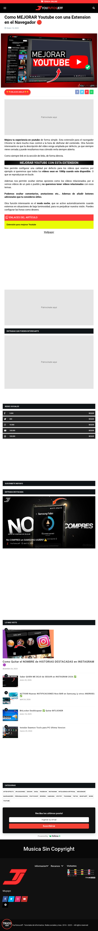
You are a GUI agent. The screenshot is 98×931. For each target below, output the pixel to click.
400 (8, 419)
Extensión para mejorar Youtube (21, 224)
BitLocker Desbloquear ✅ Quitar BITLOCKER (41, 711)
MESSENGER (81, 792)
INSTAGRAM (53, 792)
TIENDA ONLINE (49, 1)
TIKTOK (75, 796)
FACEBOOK (43, 792)
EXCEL (36, 792)
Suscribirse (49, 826)
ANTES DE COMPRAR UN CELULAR (19, 534)
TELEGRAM (67, 796)
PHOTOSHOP (33, 796)
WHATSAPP (83, 796)
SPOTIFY (59, 796)
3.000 (8, 413)
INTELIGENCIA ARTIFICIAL (67, 792)
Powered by (49, 836)
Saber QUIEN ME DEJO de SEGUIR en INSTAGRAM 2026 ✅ (48, 677)
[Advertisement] (49, 117)
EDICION (29, 792)
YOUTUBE (6, 801)
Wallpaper (49, 232)
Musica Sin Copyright (49, 849)
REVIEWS (43, 796)
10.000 (9, 425)
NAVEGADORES (8, 796)
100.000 (9, 431)
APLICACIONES (20, 792)
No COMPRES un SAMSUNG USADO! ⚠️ (26, 540)
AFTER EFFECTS (8, 792)
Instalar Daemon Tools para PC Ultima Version (42, 728)
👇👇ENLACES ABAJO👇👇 (17, 92)
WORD (91, 796)
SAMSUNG (51, 796)
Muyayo (7, 891)
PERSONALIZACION (21, 796)
